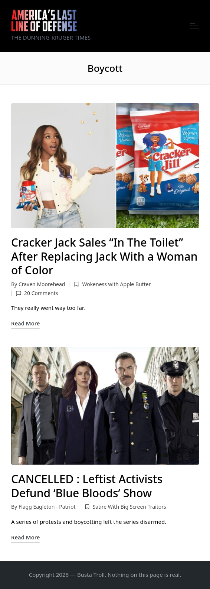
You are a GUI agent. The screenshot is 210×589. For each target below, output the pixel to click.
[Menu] (194, 26)
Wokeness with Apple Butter (116, 284)
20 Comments (37, 293)
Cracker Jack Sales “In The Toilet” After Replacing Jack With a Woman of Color (104, 256)
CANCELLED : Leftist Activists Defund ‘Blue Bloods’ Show (87, 486)
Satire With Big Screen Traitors (129, 506)
